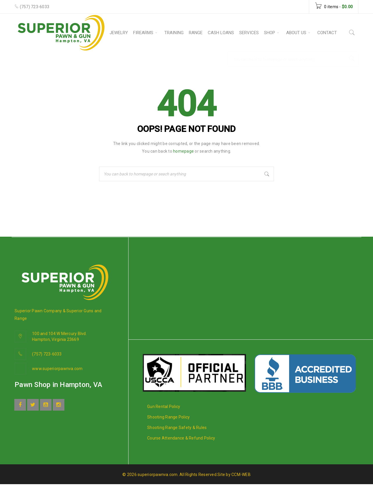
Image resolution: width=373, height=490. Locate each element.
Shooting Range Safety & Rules (177, 427)
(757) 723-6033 (35, 6)
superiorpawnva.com (158, 474)
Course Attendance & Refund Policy (181, 438)
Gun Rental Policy (163, 406)
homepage (183, 151)
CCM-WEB (241, 474)
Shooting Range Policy (168, 417)
